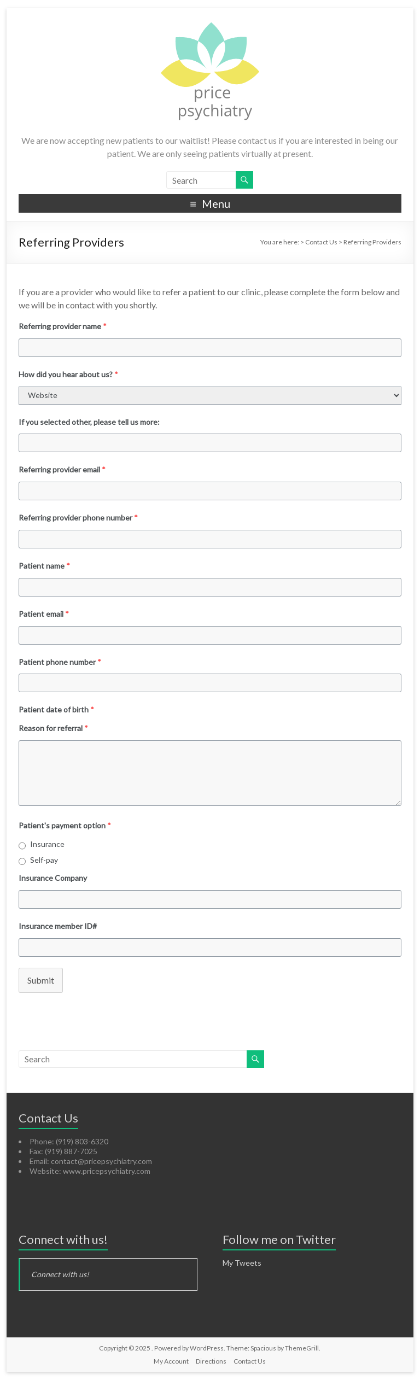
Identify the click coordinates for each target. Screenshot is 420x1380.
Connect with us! (63, 1239)
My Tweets (242, 1262)
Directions (211, 1361)
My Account (171, 1361)
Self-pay (44, 859)
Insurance (47, 844)
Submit (40, 980)
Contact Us (250, 1361)
